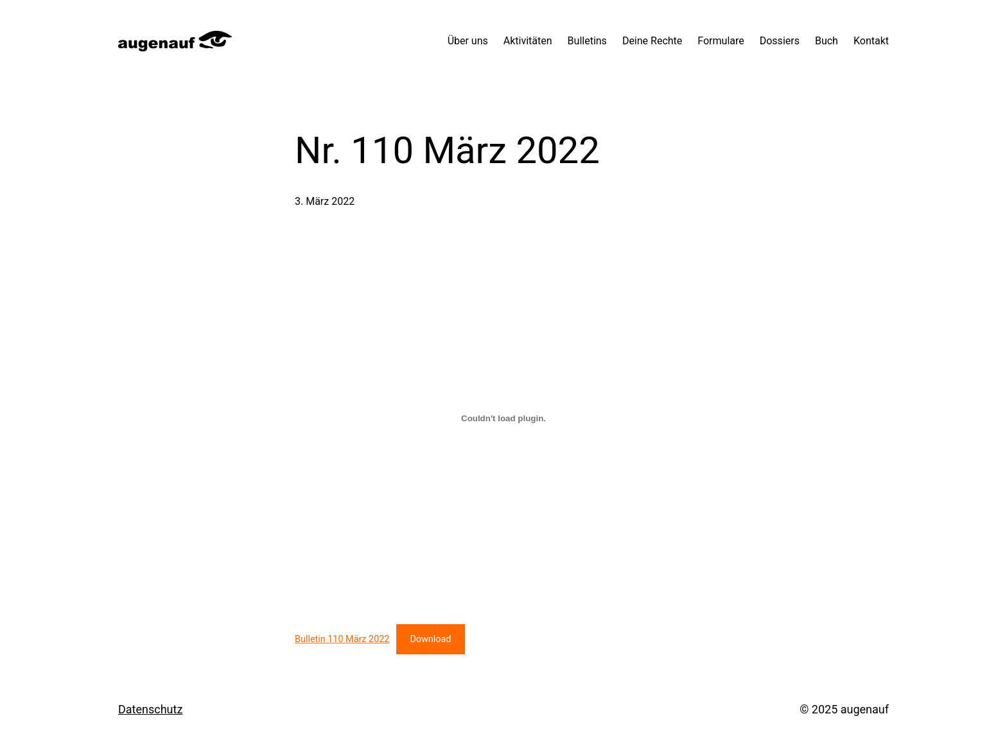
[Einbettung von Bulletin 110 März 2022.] (503, 418)
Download (430, 639)
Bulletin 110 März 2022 (342, 639)
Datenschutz (150, 709)
